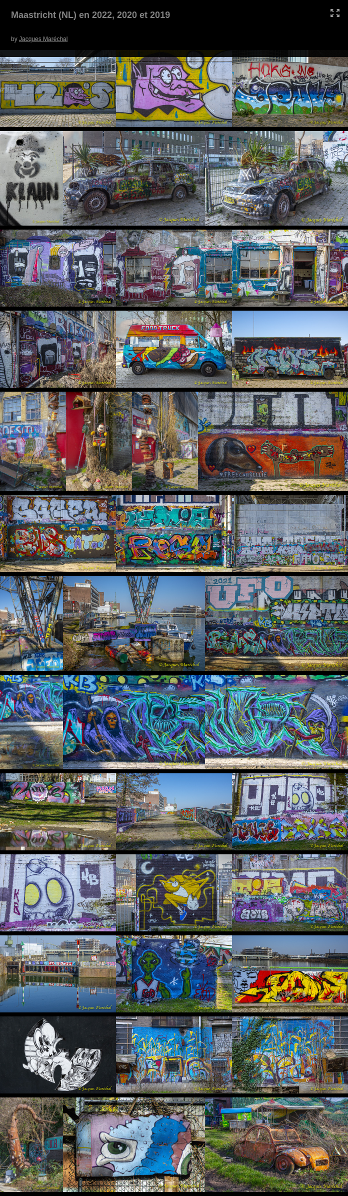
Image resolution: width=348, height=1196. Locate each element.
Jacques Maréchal (43, 39)
